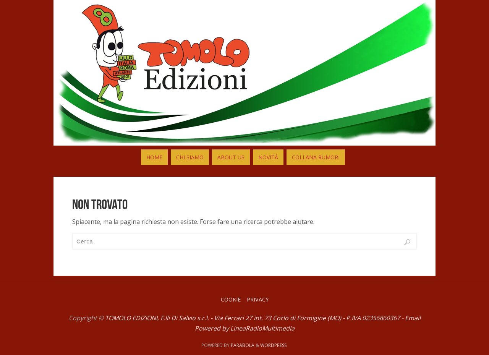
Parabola (242, 345)
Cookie (231, 299)
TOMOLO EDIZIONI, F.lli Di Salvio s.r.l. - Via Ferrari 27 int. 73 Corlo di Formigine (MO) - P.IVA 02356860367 (252, 318)
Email (413, 318)
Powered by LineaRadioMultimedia (245, 328)
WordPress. (274, 345)
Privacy (258, 299)
